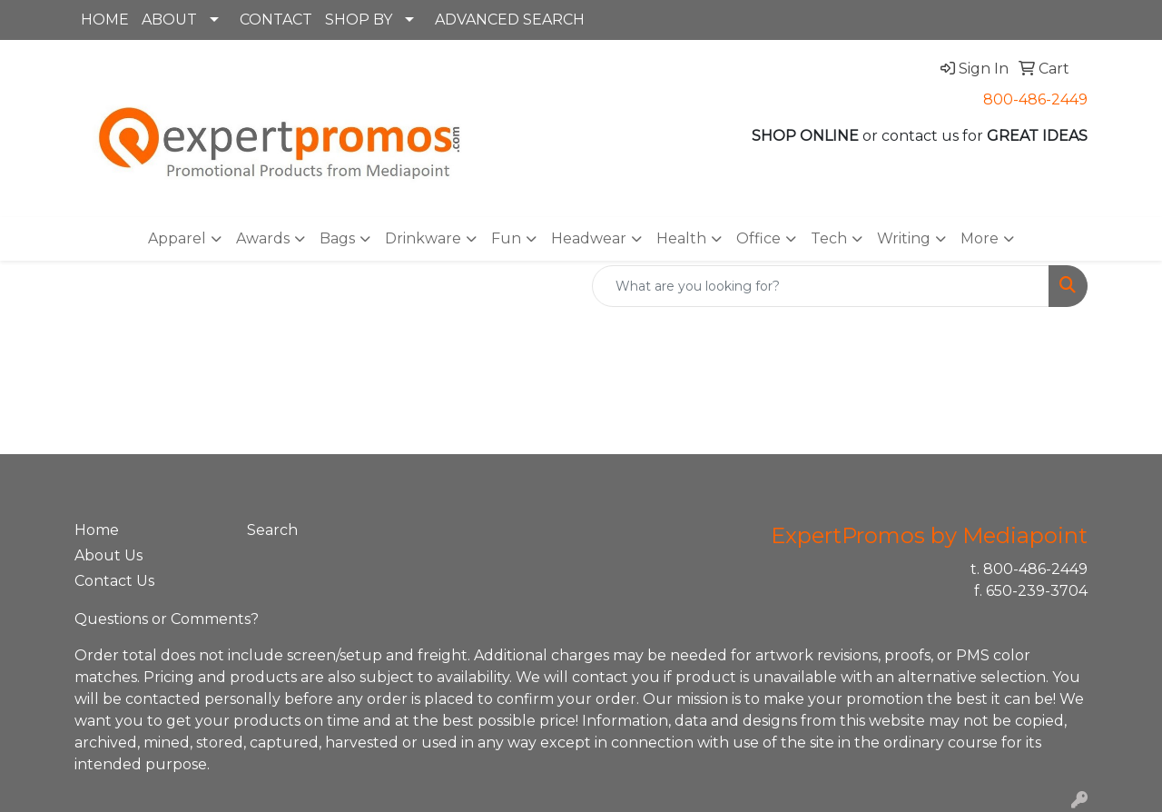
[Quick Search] (820, 286)
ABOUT (169, 19)
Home (96, 530)
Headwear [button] (588, 238)
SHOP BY (358, 19)
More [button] (979, 238)
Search (272, 530)
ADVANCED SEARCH (510, 19)
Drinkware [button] (423, 238)
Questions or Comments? (166, 619)
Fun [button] (506, 238)
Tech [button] (829, 238)
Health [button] (681, 238)
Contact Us (114, 580)
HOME (105, 19)
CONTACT (276, 19)
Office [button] (758, 238)
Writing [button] (904, 238)
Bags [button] (337, 238)
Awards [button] (263, 238)
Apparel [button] (177, 238)
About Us (108, 555)
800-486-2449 (1035, 99)
